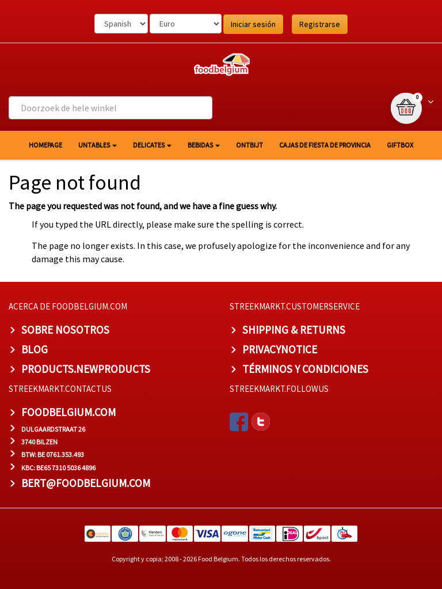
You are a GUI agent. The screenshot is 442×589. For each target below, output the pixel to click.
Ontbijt (249, 145)
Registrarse (319, 24)
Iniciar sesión (253, 24)
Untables (97, 145)
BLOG (34, 349)
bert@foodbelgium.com (85, 483)
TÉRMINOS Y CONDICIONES (305, 369)
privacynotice (279, 349)
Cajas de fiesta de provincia (325, 145)
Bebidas (204, 145)
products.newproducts (85, 369)
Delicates (152, 145)
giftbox (400, 145)
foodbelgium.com (68, 412)
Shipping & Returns (293, 330)
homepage (45, 145)
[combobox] (110, 107)
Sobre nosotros (65, 330)
